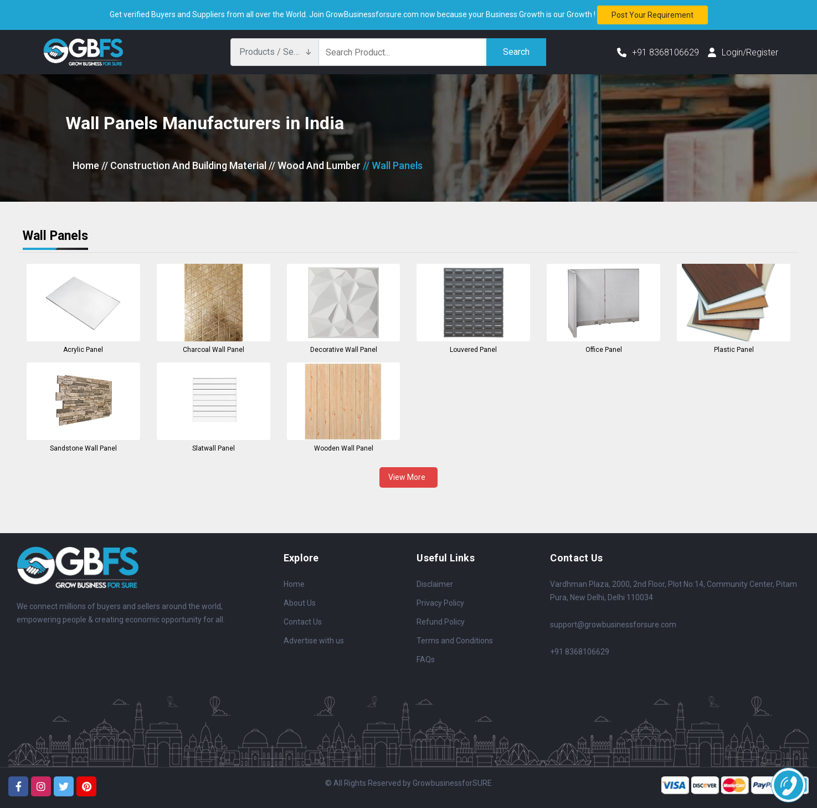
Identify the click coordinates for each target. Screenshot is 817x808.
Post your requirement (652, 15)
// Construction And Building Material (183, 165)
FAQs (426, 659)
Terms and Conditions (455, 640)
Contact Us (303, 621)
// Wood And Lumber (315, 165)
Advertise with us (314, 640)
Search (516, 52)
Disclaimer (435, 584)
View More (408, 477)
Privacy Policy (440, 603)
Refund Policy (441, 621)
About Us (300, 603)
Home (86, 165)
